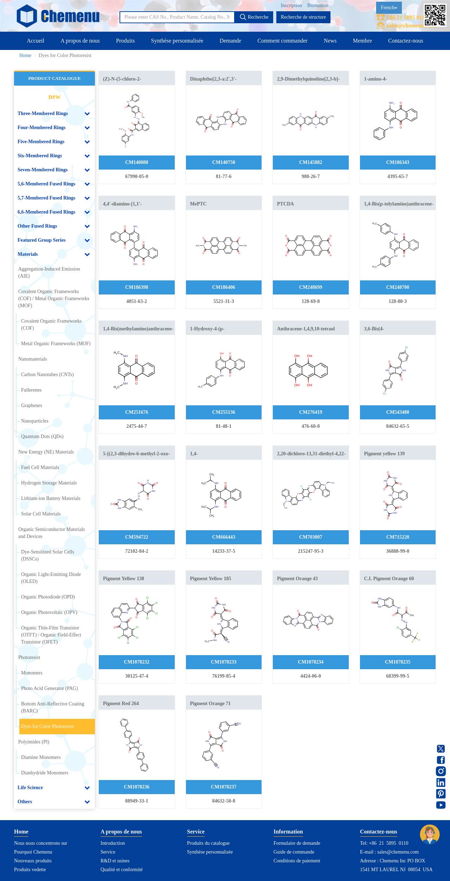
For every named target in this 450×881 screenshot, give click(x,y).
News (330, 41)
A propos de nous (80, 41)
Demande (230, 41)
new (54, 96)
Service (108, 852)
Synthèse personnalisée (177, 41)
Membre (362, 41)
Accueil (35, 41)
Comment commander (282, 41)
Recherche (254, 16)
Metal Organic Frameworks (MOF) (56, 343)
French (389, 7)
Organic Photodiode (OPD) (48, 597)
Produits (125, 41)
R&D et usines (115, 860)
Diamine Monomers (40, 757)
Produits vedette (30, 869)
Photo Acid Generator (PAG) (49, 688)
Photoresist (29, 657)
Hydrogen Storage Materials (49, 483)
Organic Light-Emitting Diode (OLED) (51, 578)
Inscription (291, 5)
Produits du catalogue (208, 843)
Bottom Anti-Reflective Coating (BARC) (52, 707)
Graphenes (31, 405)
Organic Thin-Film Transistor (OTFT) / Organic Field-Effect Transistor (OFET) (51, 635)
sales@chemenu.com (411, 25)
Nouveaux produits (33, 860)
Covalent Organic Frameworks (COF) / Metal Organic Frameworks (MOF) (53, 298)
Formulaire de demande (297, 843)
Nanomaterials (32, 359)
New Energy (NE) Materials (46, 452)
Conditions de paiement (297, 860)
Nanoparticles (35, 421)
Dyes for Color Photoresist (47, 726)
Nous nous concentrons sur (40, 843)
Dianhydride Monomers (44, 772)
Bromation (317, 5)
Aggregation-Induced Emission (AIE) (49, 272)
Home (25, 55)
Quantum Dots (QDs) (42, 436)
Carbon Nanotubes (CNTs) (47, 374)
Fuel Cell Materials (40, 467)
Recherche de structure (303, 17)
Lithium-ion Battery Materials (51, 498)
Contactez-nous (405, 41)
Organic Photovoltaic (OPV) (49, 612)
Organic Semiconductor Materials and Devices (51, 533)
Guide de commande (294, 852)
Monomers (32, 673)
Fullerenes (31, 390)
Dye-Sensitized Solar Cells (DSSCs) (47, 555)
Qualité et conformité (122, 869)
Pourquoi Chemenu (33, 852)
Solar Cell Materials (41, 513)
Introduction (113, 843)
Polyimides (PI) (33, 741)
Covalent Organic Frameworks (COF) (51, 324)
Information (288, 832)
